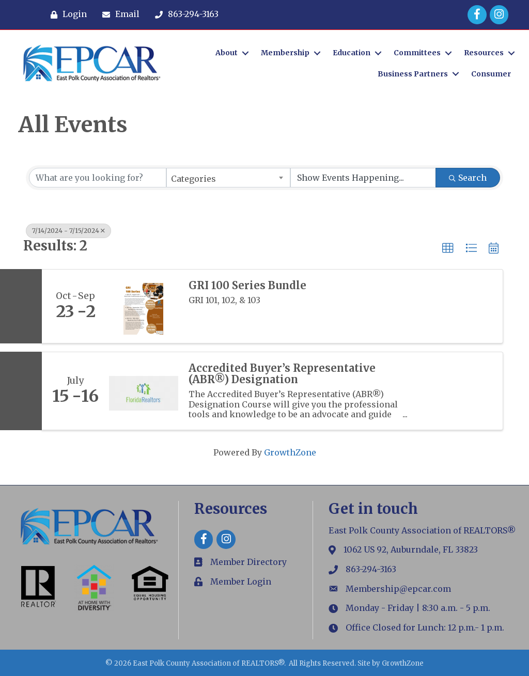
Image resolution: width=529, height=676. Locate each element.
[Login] (66, 14)
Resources (484, 52)
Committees (417, 52)
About (226, 52)
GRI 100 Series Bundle (247, 285)
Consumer (491, 73)
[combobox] (228, 177)
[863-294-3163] (184, 14)
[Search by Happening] (363, 177)
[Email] (118, 14)
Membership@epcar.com (398, 589)
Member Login (240, 581)
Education (351, 52)
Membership (285, 52)
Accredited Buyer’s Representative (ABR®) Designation (282, 374)
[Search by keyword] (97, 177)
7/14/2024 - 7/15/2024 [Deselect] (68, 230)
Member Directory (248, 562)
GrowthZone (290, 452)
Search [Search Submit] (468, 177)
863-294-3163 (371, 569)
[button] (448, 248)
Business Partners (413, 73)
